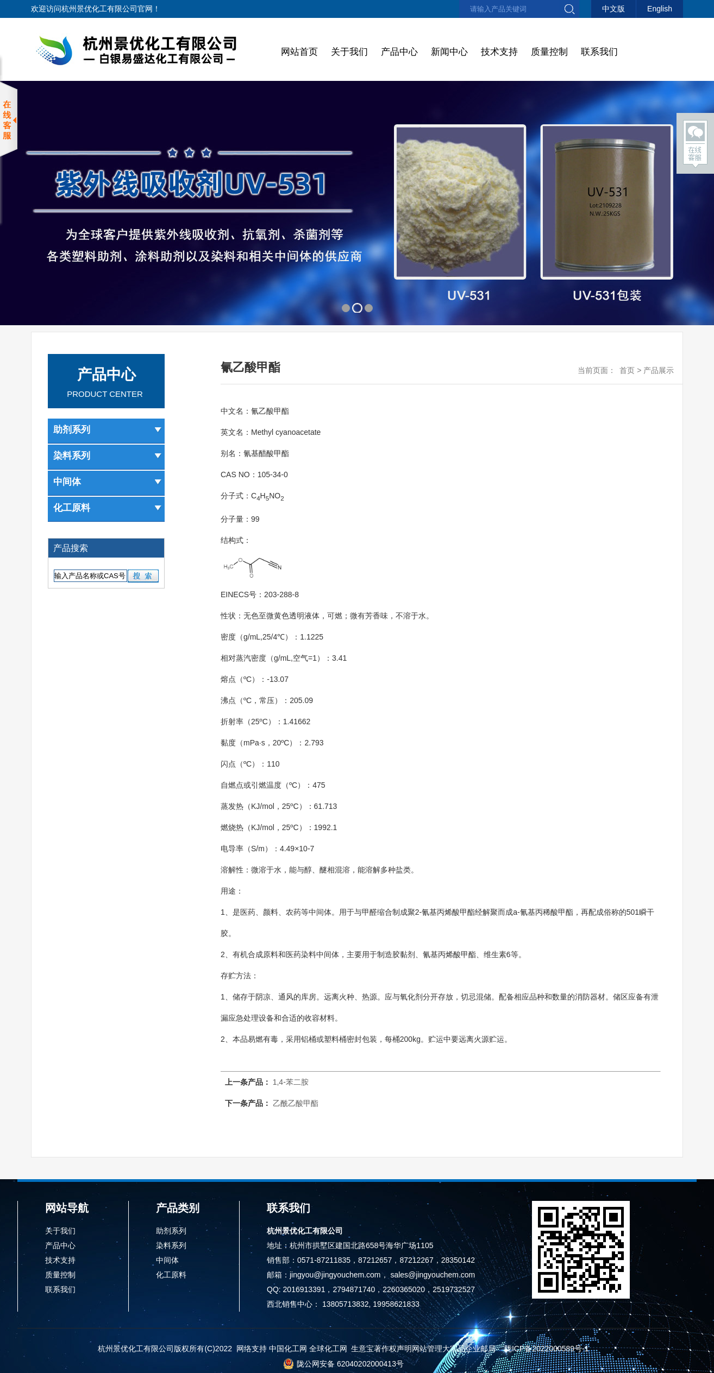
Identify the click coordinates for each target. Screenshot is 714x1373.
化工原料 (107, 508)
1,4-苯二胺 (291, 1082)
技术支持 (499, 52)
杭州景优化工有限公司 (99, 8)
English (659, 8)
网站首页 (299, 52)
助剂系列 (107, 430)
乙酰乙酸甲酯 (294, 1103)
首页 (627, 370)
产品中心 (399, 52)
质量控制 (549, 52)
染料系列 (107, 456)
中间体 (107, 482)
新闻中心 (449, 52)
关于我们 (349, 52)
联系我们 (599, 52)
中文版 (613, 8)
